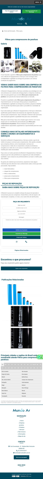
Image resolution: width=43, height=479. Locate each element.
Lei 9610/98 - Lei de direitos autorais (14, 402)
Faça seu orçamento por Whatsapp (31, 11)
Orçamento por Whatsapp (21, 233)
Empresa (21, 423)
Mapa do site (21, 436)
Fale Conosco (21, 431)
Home (21, 420)
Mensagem (21, 217)
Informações (21, 434)
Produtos (21, 427)
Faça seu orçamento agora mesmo (11, 11)
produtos (21, 425)
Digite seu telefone (21, 211)
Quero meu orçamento (21, 268)
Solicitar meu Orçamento (21, 230)
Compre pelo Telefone (21, 237)
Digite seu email (21, 205)
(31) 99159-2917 (21, 450)
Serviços (21, 429)
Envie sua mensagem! (21, 457)
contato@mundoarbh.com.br (21, 452)
